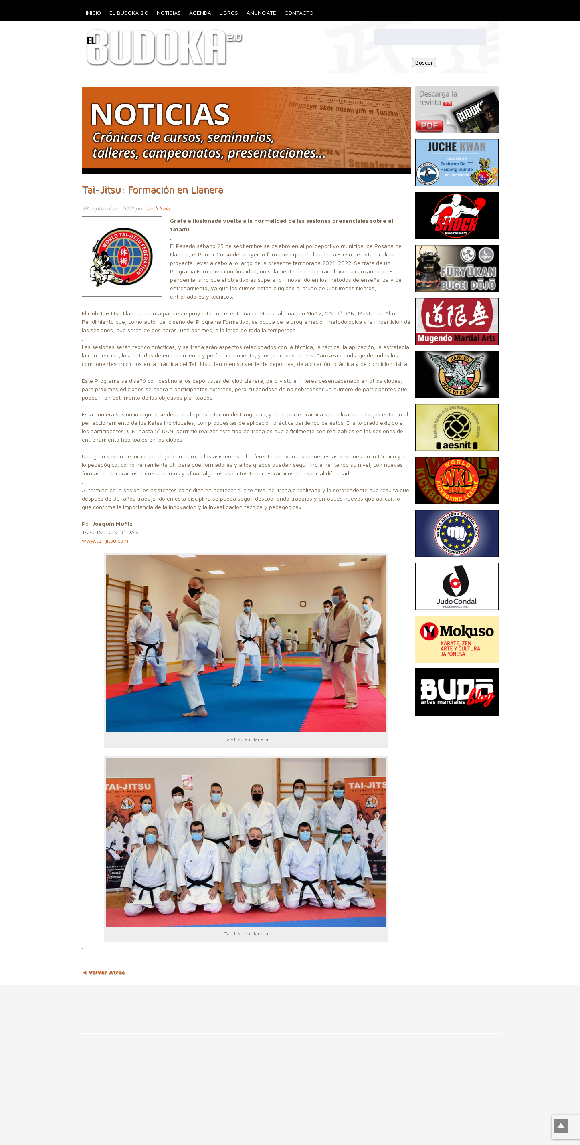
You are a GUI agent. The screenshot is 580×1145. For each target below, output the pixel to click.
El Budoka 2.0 (128, 12)
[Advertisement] (146, 1003)
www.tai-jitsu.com (105, 540)
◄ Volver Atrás (103, 972)
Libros (229, 12)
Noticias (169, 12)
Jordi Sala (158, 208)
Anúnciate (261, 12)
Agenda (200, 12)
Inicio (93, 12)
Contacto (299, 12)
